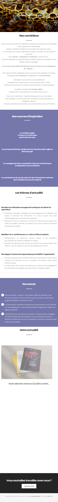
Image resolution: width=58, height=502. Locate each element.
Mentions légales (35, 496)
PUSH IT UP (50, 496)
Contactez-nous (29, 486)
